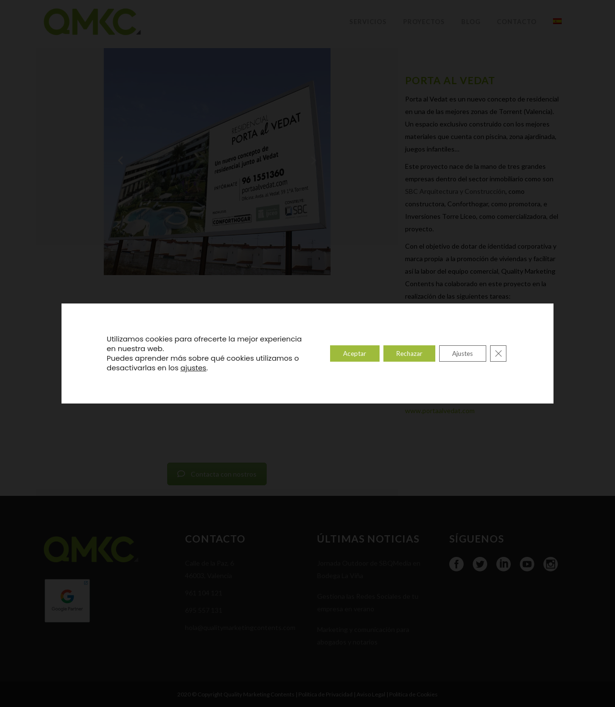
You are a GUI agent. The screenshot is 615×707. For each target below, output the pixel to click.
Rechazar (401, 353)
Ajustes (459, 353)
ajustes (200, 368)
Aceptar (342, 353)
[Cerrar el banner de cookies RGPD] (497, 353)
